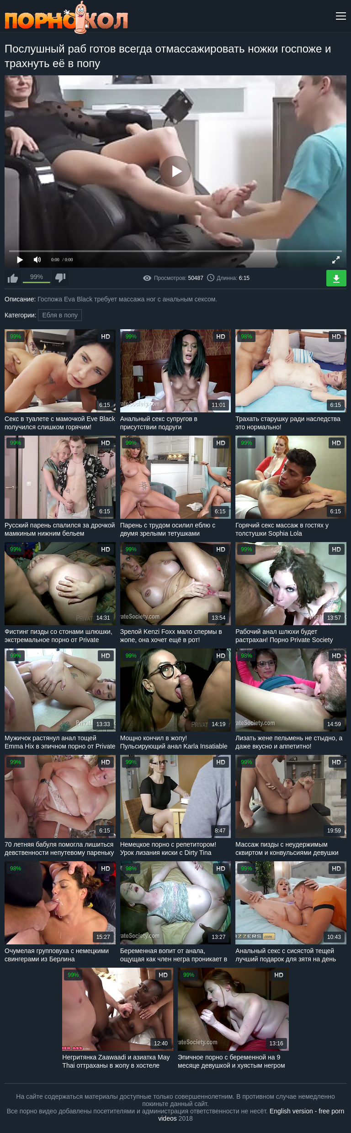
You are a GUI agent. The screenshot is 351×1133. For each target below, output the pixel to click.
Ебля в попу (60, 315)
